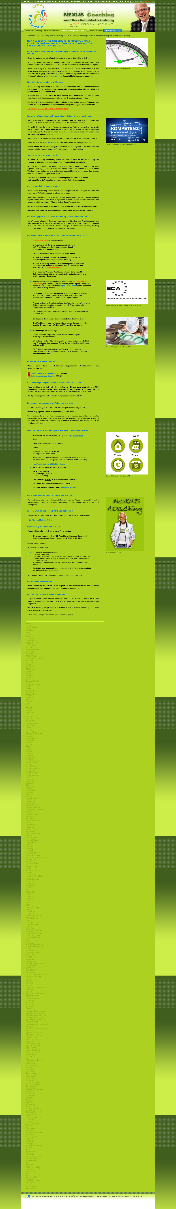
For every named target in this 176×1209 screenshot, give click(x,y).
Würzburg (29, 1179)
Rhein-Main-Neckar (33, 1045)
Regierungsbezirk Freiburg (35, 1014)
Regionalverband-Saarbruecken (37, 1025)
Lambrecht (30, 891)
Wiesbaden (30, 1164)
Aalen (28, 623)
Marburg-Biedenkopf (33, 937)
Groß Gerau (30, 791)
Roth (27, 1058)
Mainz (28, 926)
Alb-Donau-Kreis (32, 627)
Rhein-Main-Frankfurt (33, 1043)
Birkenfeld (29, 696)
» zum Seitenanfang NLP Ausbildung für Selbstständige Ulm (50, 615)
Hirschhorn (30, 828)
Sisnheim (29, 1101)
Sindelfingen (30, 1097)
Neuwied (29, 980)
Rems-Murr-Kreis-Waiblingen (36, 1028)
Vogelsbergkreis (31, 1136)
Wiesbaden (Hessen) (33, 1166)
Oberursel (29, 989)
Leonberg (29, 906)
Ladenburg (30, 883)
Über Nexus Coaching (33, 31)
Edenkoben (30, 731)
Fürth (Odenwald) (32, 776)
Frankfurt (29, 759)
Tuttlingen (29, 1125)
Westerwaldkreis (32, 1158)
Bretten (28, 700)
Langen (28, 900)
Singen (28, 1099)
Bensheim (29, 677)
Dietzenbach (30, 722)
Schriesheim (30, 1080)
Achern (28, 625)
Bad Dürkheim (31, 646)
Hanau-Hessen (31, 798)
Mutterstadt (30, 960)
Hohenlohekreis (31, 837)
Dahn (28, 714)
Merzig (28, 949)
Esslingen (29, 748)
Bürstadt (29, 707)
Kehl (27, 865)
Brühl (28, 703)
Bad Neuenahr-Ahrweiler (35, 659)
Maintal (28, 921)
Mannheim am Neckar (34, 934)
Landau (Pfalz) (31, 896)
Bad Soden (30, 661)
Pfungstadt (30, 1001)
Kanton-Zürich (31, 859)
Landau (28, 895)
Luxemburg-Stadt (32, 919)
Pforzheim (29, 997)
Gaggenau (30, 779)
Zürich (28, 1185)
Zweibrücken (30, 1188)
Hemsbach (30, 817)
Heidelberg (30, 804)
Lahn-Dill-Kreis (31, 885)
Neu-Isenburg (31, 969)
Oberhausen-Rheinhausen (35, 988)
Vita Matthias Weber (51, 31)
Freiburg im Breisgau (33, 768)
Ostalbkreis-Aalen (32, 995)
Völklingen (29, 1134)
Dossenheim (30, 726)
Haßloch (29, 800)
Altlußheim (30, 631)
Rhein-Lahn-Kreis (32, 1034)
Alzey (28, 633)
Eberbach (29, 729)
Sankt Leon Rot (31, 1075)
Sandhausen (30, 1071)
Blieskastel (30, 692)
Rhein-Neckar (31, 1047)
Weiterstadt (30, 1155)
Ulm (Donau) (30, 1129)
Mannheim (30, 932)
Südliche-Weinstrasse (34, 1110)
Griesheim (29, 789)
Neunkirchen (30, 973)
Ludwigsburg (30, 911)
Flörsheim (29, 755)
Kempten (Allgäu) (32, 867)
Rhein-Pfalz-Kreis (32, 1040)
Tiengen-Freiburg (32, 1114)
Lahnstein (29, 887)
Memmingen (30, 943)
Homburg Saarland (33, 841)
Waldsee (29, 1147)
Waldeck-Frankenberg (34, 1145)
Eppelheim (30, 740)
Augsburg (29, 644)
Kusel (28, 882)
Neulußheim (30, 971)
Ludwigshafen (31, 913)
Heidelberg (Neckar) (33, 807)
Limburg (29, 909)
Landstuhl (29, 898)
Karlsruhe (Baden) (32, 863)
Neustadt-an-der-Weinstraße (36, 975)
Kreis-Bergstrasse (32, 880)
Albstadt (29, 629)
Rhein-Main (30, 1041)
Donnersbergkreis (32, 724)
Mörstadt (29, 956)
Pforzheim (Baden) (32, 999)
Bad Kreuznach (31, 655)
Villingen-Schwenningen (34, 1132)
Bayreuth (29, 674)
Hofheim (29, 835)
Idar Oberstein (31, 843)
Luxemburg (30, 917)
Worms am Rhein (32, 1177)
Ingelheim (29, 846)
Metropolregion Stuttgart (34, 947)
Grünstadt (29, 792)
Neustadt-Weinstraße (33, 976)
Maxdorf (29, 939)
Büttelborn (29, 709)
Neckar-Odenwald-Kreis (34, 963)
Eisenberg (29, 737)
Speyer (28, 1103)
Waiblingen (30, 1144)
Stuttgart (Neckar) (32, 1108)
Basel (28, 668)
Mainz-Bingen (31, 928)
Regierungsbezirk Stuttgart (35, 1017)
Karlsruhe (29, 861)
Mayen (28, 941)
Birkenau (29, 688)
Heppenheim (30, 818)
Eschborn (29, 746)
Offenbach (29, 991)
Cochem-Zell (30, 711)
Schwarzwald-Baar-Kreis (35, 1090)
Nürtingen (29, 984)
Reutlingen (30, 1030)
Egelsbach (30, 735)
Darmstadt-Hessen (32, 718)
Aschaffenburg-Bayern (34, 638)
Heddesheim (30, 802)
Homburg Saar (31, 839)
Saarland (29, 1067)
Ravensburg (30, 1010)
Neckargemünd (31, 962)
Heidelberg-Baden (32, 805)
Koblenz (29, 872)
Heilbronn (29, 811)
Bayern (28, 672)
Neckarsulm (30, 967)
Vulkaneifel (30, 1138)
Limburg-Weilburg (32, 908)
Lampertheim (30, 893)
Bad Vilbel (29, 662)
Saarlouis (29, 1069)
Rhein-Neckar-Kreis (33, 1051)
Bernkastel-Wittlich (32, 681)
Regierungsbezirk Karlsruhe (36, 1015)
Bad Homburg (31, 651)
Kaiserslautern (31, 854)
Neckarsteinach (31, 965)
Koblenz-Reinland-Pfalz (34, 876)
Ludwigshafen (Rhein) (34, 915)
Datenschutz (105, 24)
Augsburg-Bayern (32, 642)
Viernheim (29, 1131)
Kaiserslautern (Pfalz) (33, 856)
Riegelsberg (30, 1054)
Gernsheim (30, 783)
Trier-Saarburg (31, 1119)
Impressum (87, 24)
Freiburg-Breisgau (32, 766)
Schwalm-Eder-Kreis (33, 1088)
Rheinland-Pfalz (31, 1038)
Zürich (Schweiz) (32, 1186)
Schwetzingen (31, 1093)
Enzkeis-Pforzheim (32, 739)
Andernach (30, 634)
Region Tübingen (32, 1023)
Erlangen (29, 744)
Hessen (29, 822)
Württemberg (30, 1183)
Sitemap (73, 26)
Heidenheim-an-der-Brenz (35, 809)
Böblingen (29, 698)
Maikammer (30, 923)
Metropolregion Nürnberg (35, 945)
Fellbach (29, 752)
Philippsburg (30, 1002)
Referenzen (110, 30)
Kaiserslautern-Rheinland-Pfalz (37, 857)
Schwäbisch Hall (32, 1086)
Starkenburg (30, 1105)
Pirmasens (30, 1004)
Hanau (28, 796)
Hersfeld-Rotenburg (33, 820)
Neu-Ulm (29, 978)
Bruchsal (29, 701)
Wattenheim (30, 1151)
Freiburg (29, 765)
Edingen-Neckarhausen (34, 733)
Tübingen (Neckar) (32, 1123)
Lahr (27, 889)
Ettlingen (29, 750)
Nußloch (29, 986)
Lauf (27, 902)
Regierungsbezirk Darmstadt (36, 1012)
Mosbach (29, 958)
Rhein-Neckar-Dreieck (34, 1049)
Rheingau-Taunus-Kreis (34, 1032)
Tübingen (29, 1121)
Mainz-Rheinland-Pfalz (34, 930)
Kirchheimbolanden (33, 870)
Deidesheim (30, 720)
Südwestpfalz (31, 1112)
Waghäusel (30, 1142)
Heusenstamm (31, 824)
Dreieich (29, 727)
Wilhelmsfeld (30, 1172)
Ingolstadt (29, 848)
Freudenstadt (31, 770)
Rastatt (28, 1008)
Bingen (28, 687)
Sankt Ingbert (31, 1073)
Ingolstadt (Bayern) (33, 852)
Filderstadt (30, 753)
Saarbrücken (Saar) (33, 1066)
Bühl (27, 705)
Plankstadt (30, 1006)
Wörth (28, 1173)
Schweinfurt (30, 1092)
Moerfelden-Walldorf (33, 952)
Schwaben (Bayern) (33, 1082)
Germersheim (31, 781)
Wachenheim (30, 1140)
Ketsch (28, 869)
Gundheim (29, 794)
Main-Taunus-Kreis (32, 924)
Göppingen (30, 787)
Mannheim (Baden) (33, 936)
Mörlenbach (30, 954)
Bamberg (29, 666)
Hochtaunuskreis (32, 830)
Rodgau (29, 1056)
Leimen (28, 904)
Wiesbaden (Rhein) (33, 1168)
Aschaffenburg (31, 640)
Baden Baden (31, 647)
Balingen (29, 664)
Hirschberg (30, 826)
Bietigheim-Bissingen (33, 685)
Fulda (28, 778)
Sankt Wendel (31, 1077)
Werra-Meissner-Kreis (34, 1157)
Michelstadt (30, 950)
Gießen (28, 785)
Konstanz (29, 878)
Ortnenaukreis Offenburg (35, 993)
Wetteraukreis (31, 1160)
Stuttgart (29, 1106)
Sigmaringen (30, 1095)
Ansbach (29, 636)
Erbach (28, 742)
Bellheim (29, 675)
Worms (28, 1175)
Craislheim (30, 713)
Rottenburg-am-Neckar (34, 1060)
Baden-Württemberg (33, 649)
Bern (27, 679)
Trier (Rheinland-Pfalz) (34, 1118)
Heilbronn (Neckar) (33, 815)
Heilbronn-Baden (32, 813)
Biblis (28, 683)
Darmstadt (29, 716)
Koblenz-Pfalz (31, 874)
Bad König (29, 653)
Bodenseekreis (31, 694)
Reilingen (29, 1027)
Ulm (27, 1127)
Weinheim (29, 1153)
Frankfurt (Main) (31, 763)
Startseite (31, 36)
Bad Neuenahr (31, 657)
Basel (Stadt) (30, 670)
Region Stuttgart (32, 1021)
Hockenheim (30, 831)
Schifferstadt (30, 1079)
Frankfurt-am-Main (32, 761)
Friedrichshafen (31, 772)
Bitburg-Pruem (31, 690)
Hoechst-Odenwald (33, 833)
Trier (27, 1116)
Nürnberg (29, 982)
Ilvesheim (29, 844)
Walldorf (29, 1149)
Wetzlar (28, 1162)
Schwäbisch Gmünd (33, 1084)
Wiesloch (29, 1170)
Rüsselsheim (30, 1062)
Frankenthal (30, 757)
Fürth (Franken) (31, 774)
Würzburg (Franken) (33, 1181)
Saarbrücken (30, 1064)
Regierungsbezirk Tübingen (36, 1019)
